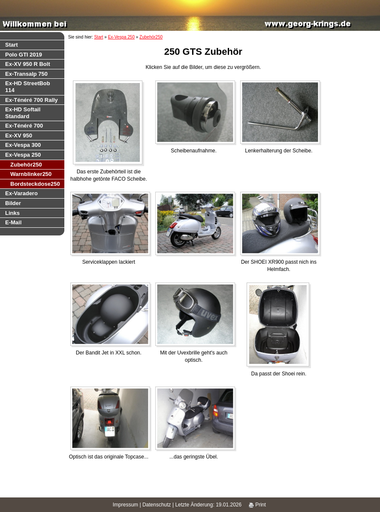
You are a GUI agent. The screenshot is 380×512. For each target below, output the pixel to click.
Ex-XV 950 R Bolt (27, 64)
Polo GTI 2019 (23, 54)
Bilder (13, 203)
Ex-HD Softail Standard (22, 112)
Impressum (125, 505)
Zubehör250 (26, 164)
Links (12, 213)
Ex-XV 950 (18, 135)
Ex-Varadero (21, 193)
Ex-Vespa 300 (23, 145)
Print (257, 505)
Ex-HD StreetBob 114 (27, 86)
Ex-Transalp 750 (26, 74)
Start (11, 45)
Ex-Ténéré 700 (24, 125)
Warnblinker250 (30, 174)
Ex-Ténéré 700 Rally (31, 100)
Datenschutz (156, 505)
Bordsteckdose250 (35, 184)
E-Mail (13, 222)
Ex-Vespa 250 (23, 155)
